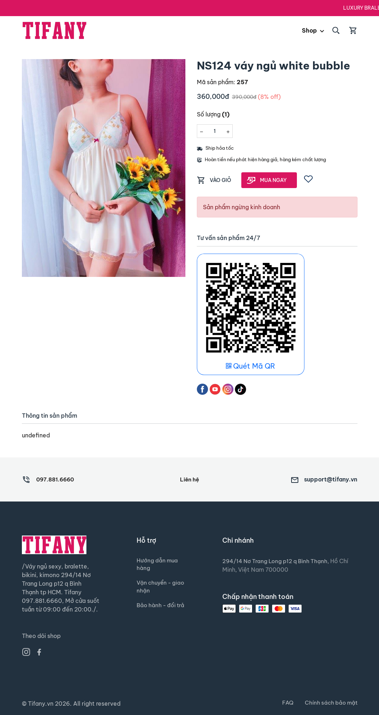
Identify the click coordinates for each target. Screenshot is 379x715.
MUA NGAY (273, 180)
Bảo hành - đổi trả (157, 614)
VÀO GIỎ (220, 180)
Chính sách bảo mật (330, 702)
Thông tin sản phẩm (49, 415)
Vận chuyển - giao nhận (155, 590)
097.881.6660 (56, 479)
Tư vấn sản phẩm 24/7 (228, 238)
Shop (309, 30)
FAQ (285, 702)
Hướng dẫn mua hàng (158, 565)
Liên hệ (189, 479)
